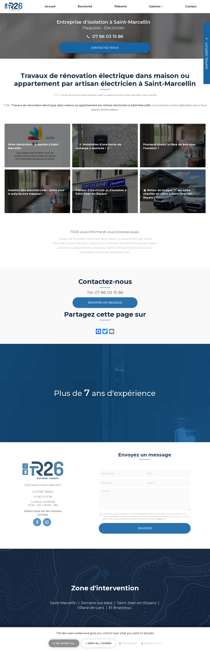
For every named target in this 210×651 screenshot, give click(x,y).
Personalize (128, 643)
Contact (191, 6)
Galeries (157, 6)
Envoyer (145, 528)
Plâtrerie (122, 6)
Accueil (53, 6)
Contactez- (105, 47)
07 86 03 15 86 (107, 36)
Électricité (87, 6)
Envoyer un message (105, 302)
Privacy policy (151, 643)
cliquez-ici (160, 519)
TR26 (55, 95)
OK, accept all (64, 643)
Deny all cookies (98, 643)
